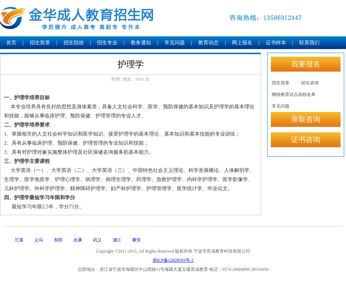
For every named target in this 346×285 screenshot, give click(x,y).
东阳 (58, 239)
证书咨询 (305, 140)
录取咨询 (305, 119)
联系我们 (309, 42)
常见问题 (174, 42)
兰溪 (19, 239)
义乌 (38, 239)
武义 (97, 239)
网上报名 (242, 42)
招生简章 (40, 42)
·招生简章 (280, 82)
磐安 (136, 239)
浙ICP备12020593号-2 (173, 260)
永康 (77, 239)
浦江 (117, 239)
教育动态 (208, 42)
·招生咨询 (309, 82)
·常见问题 (280, 106)
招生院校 (74, 42)
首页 (11, 42)
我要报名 (305, 64)
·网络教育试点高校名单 (293, 94)
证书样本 (276, 42)
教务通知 (141, 42)
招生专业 (107, 42)
